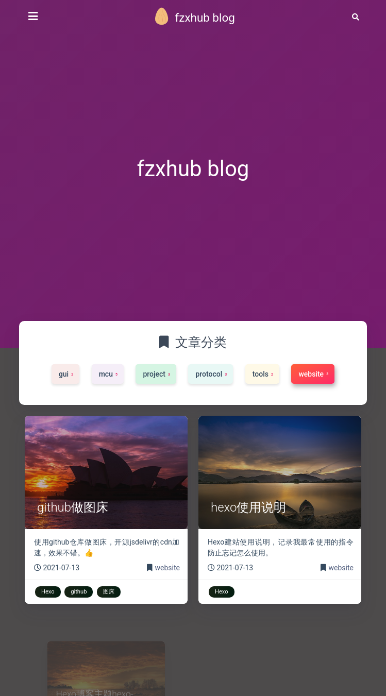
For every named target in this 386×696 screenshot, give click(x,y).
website (167, 568)
